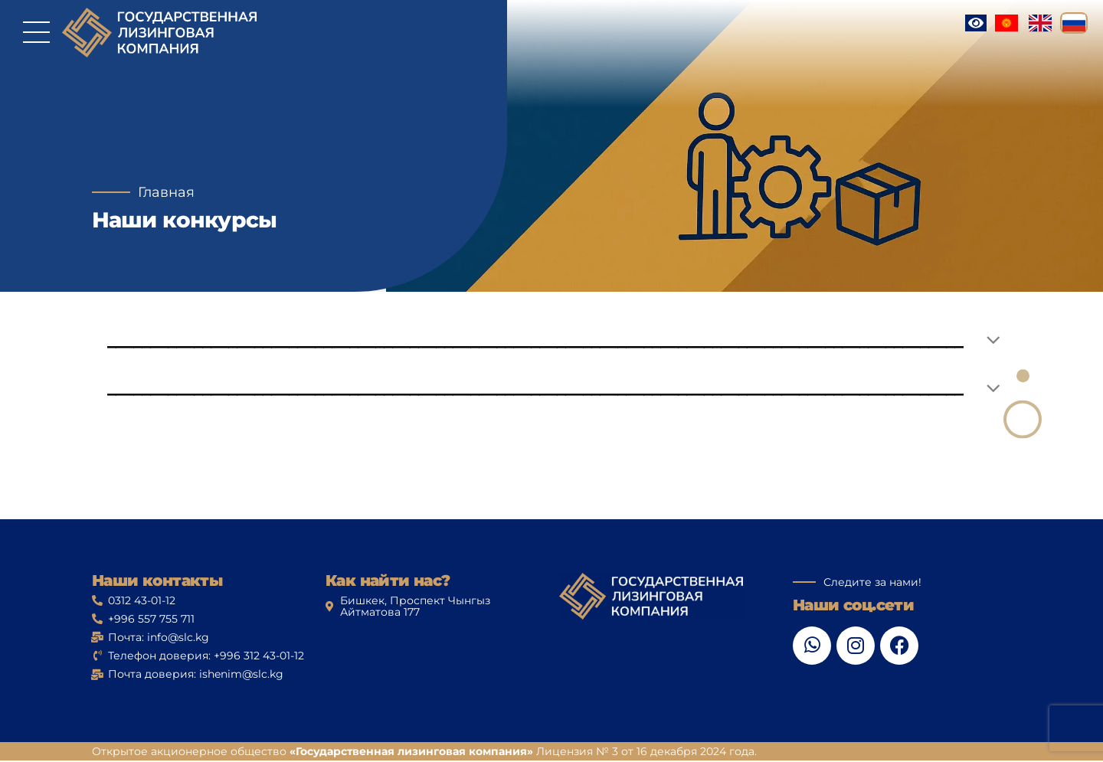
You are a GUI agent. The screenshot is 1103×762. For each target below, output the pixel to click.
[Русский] (1074, 23)
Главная (166, 192)
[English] (1040, 23)
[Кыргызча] (1006, 23)
